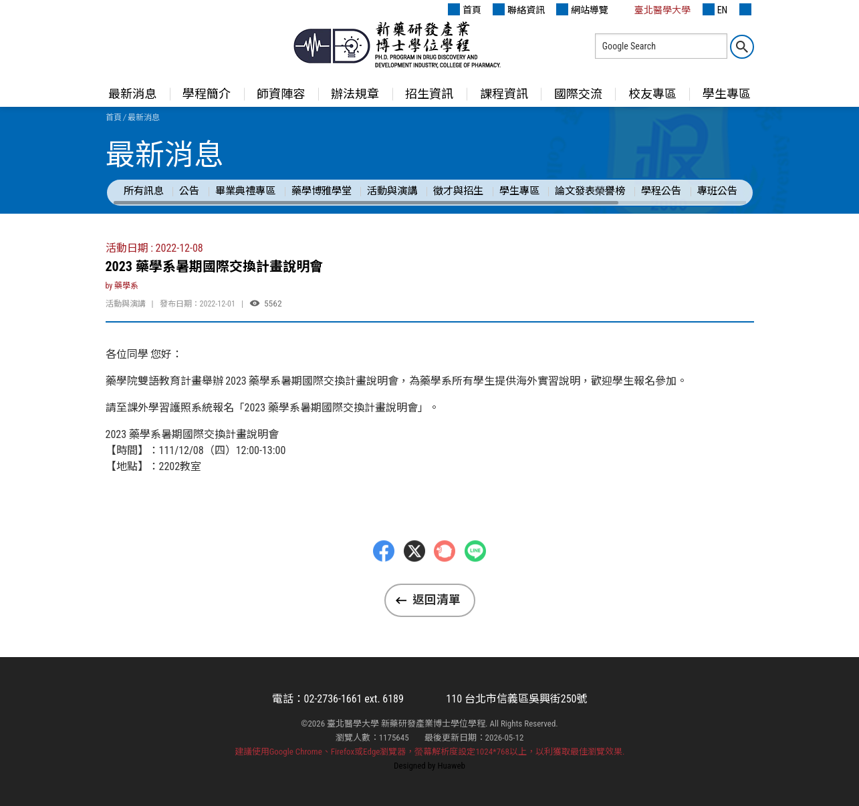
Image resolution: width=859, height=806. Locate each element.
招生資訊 (429, 94)
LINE (475, 578)
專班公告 (717, 191)
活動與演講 (392, 191)
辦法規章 (355, 94)
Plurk (444, 578)
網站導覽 (582, 9)
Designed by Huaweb (429, 766)
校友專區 (652, 94)
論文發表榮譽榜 (590, 191)
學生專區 (727, 94)
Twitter (414, 578)
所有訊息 (144, 191)
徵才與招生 (458, 191)
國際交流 (578, 94)
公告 (189, 191)
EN (715, 9)
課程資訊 (504, 94)
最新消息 (132, 94)
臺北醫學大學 (655, 9)
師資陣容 (281, 94)
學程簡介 (206, 94)
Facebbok (383, 578)
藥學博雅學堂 (321, 191)
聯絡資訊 (519, 9)
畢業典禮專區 (245, 191)
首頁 (464, 9)
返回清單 (436, 599)
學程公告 (661, 191)
